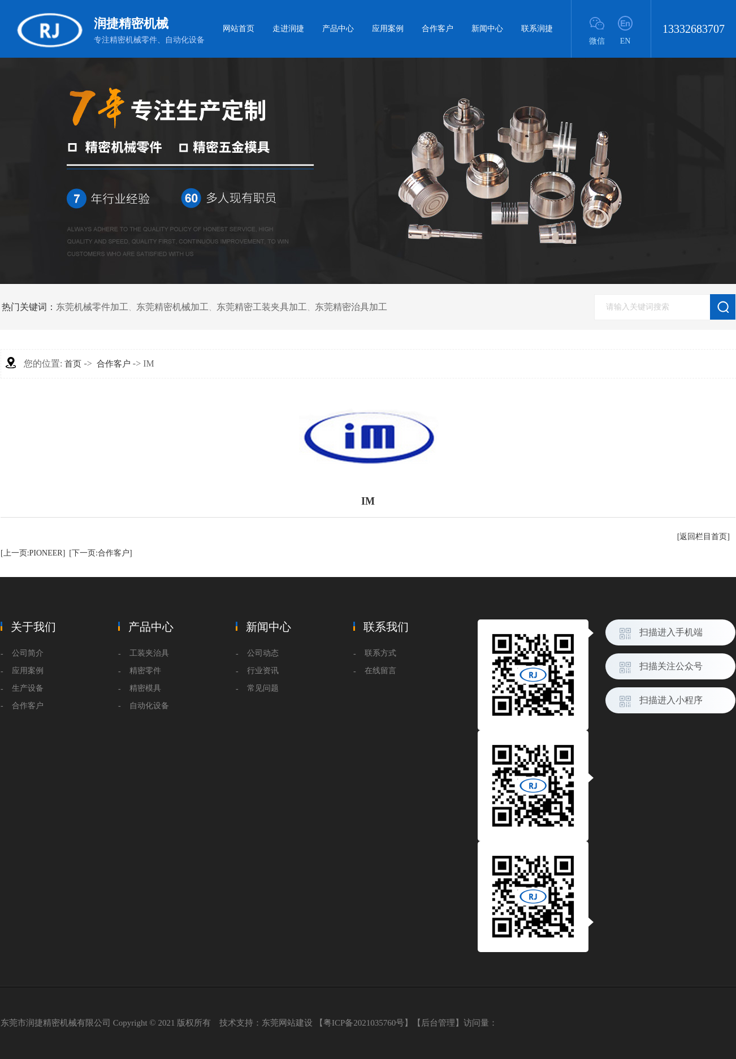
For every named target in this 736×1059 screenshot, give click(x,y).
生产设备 (28, 688)
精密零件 (145, 670)
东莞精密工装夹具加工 (262, 307)
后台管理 (438, 1022)
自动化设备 (149, 705)
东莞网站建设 (287, 1022)
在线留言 (380, 670)
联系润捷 (537, 28)
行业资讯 (263, 670)
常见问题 (263, 688)
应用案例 (388, 28)
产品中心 (338, 28)
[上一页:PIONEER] (33, 553)
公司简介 (28, 653)
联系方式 (380, 653)
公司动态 (263, 653)
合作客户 (437, 28)
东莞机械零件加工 (92, 307)
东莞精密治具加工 (351, 307)
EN (625, 41)
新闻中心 (487, 28)
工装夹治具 (149, 653)
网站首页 (238, 28)
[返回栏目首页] (703, 536)
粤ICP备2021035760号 (363, 1022)
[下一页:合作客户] (100, 553)
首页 (72, 363)
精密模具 (145, 688)
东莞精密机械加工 (172, 307)
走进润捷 (288, 28)
